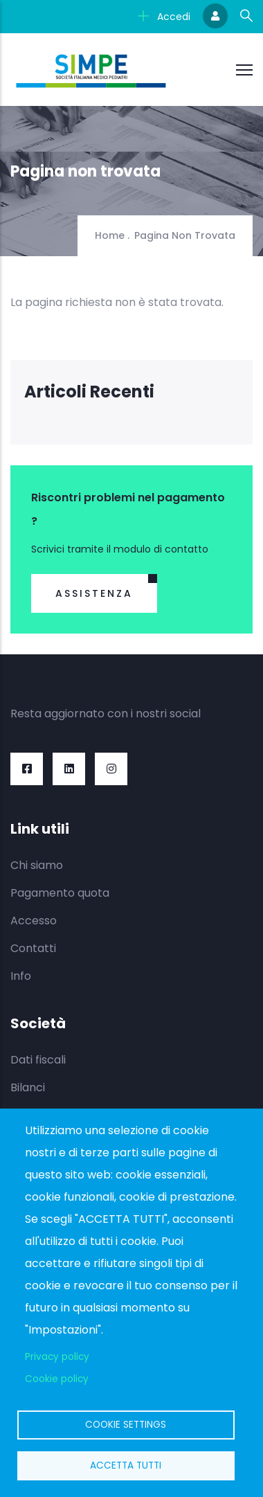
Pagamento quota (59, 893)
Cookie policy (57, 1379)
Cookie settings (125, 1424)
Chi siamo (36, 865)
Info (20, 976)
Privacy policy (57, 1356)
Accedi (164, 17)
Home (110, 235)
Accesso (33, 921)
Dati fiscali (38, 1060)
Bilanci (27, 1087)
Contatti (33, 948)
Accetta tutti (125, 1465)
